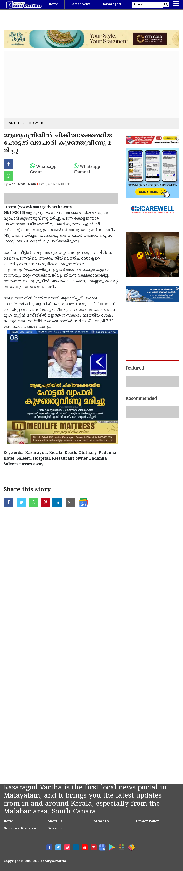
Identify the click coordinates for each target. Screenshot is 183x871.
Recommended (141, 399)
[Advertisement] (91, 84)
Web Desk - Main (22, 184)
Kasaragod (112, 4)
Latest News (81, 4)
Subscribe (56, 828)
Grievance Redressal (21, 828)
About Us (55, 821)
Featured (135, 368)
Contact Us (100, 821)
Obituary (30, 123)
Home (53, 4)
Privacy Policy (147, 821)
